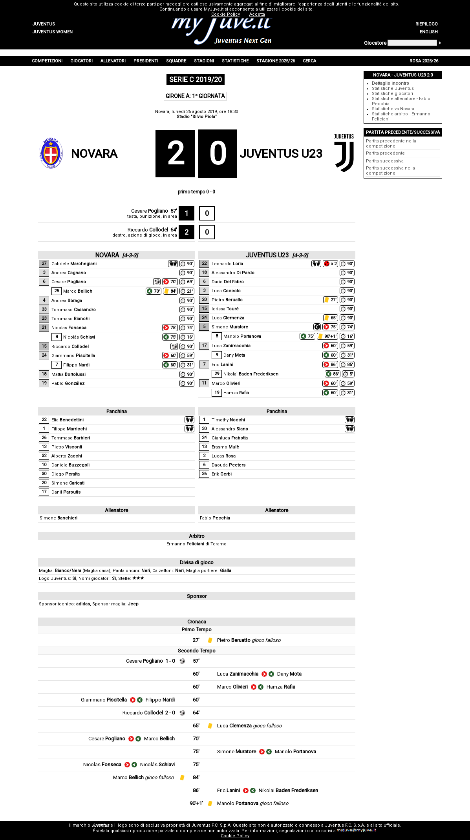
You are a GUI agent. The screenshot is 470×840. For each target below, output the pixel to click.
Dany (234, 355)
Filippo (76, 365)
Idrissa (225, 309)
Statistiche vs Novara (393, 108)
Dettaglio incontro (390, 83)
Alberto (66, 456)
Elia (67, 420)
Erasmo (225, 447)
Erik (222, 474)
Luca (226, 290)
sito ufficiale (387, 825)
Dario (228, 281)
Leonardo (227, 263)
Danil (65, 492)
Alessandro (233, 272)
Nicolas (68, 327)
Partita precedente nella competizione (391, 143)
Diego (65, 474)
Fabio (215, 518)
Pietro (227, 299)
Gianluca (230, 438)
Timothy (228, 420)
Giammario (73, 355)
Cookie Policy (235, 835)
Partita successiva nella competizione (390, 171)
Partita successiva (385, 161)
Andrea (68, 272)
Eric (222, 364)
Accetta (257, 14)
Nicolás (79, 337)
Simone (230, 327)
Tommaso (73, 309)
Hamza (236, 392)
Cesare (149, 211)
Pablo (67, 383)
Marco (77, 291)
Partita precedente (385, 153)
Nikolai (250, 374)
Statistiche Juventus (393, 88)
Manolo (242, 336)
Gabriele (74, 263)
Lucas (224, 456)
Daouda (228, 465)
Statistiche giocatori (392, 93)
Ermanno (185, 544)
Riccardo (148, 230)
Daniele (70, 465)
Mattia (68, 374)
